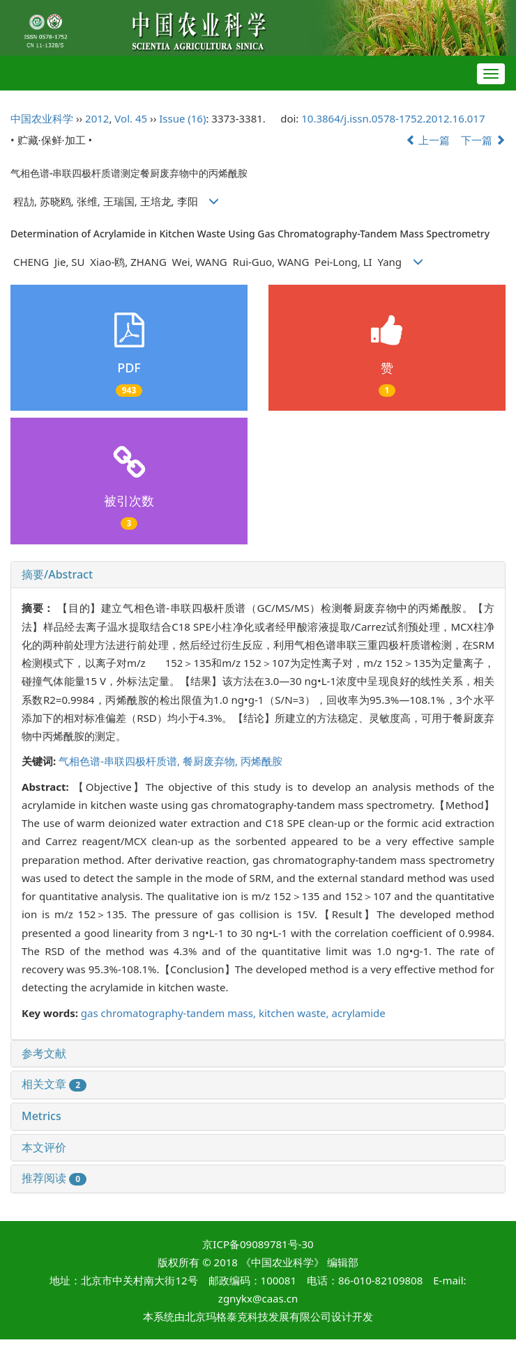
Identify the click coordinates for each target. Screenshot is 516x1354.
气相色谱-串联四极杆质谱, (121, 761)
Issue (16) (182, 118)
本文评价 (44, 1147)
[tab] (258, 575)
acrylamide (358, 1013)
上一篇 (428, 140)
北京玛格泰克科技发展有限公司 (258, 1316)
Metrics (41, 1116)
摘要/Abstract (57, 574)
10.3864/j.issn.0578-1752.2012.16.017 (393, 118)
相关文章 (54, 1084)
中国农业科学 (41, 118)
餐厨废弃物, (212, 761)
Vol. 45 (130, 118)
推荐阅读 (54, 1178)
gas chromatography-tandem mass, (170, 1013)
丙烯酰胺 (261, 761)
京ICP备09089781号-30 (257, 1244)
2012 (97, 118)
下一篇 (483, 140)
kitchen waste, (295, 1013)
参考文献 (44, 1053)
